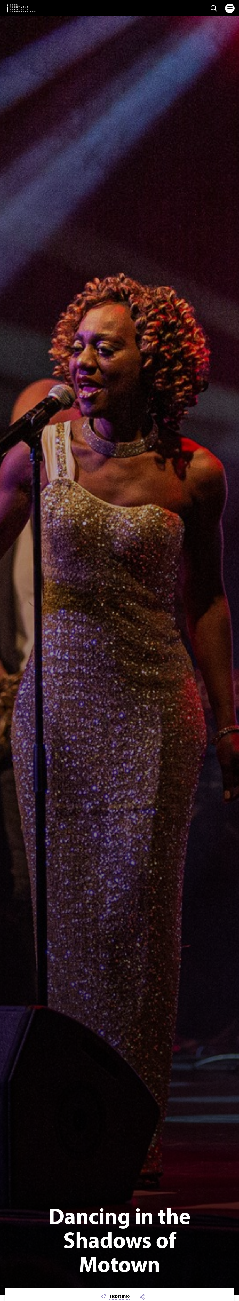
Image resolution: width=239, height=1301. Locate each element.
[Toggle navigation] (230, 8)
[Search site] (214, 8)
